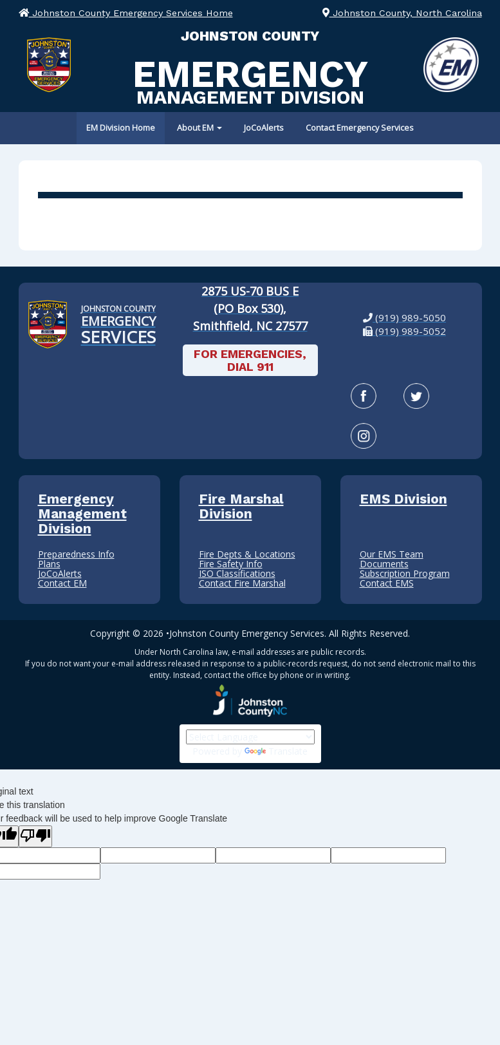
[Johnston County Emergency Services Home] (118, 324)
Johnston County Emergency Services (246, 633)
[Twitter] (416, 396)
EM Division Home (120, 127)
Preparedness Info (76, 554)
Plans (49, 564)
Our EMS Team (391, 554)
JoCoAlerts (264, 127)
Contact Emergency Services (360, 127)
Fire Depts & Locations (247, 554)
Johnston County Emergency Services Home (126, 13)
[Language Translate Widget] (250, 737)
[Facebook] (364, 396)
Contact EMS (387, 583)
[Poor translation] (35, 836)
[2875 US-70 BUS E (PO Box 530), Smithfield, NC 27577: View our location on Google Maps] (250, 309)
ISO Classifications (237, 573)
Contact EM (62, 583)
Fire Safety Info (231, 564)
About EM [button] (199, 127)
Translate (276, 751)
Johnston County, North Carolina (402, 13)
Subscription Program (405, 573)
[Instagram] (364, 436)
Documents (384, 564)
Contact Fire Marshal (242, 583)
